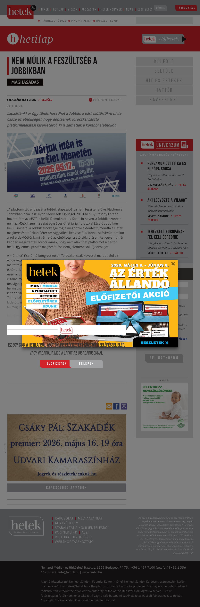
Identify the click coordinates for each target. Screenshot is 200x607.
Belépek (86, 364)
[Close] (173, 265)
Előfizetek (57, 364)
